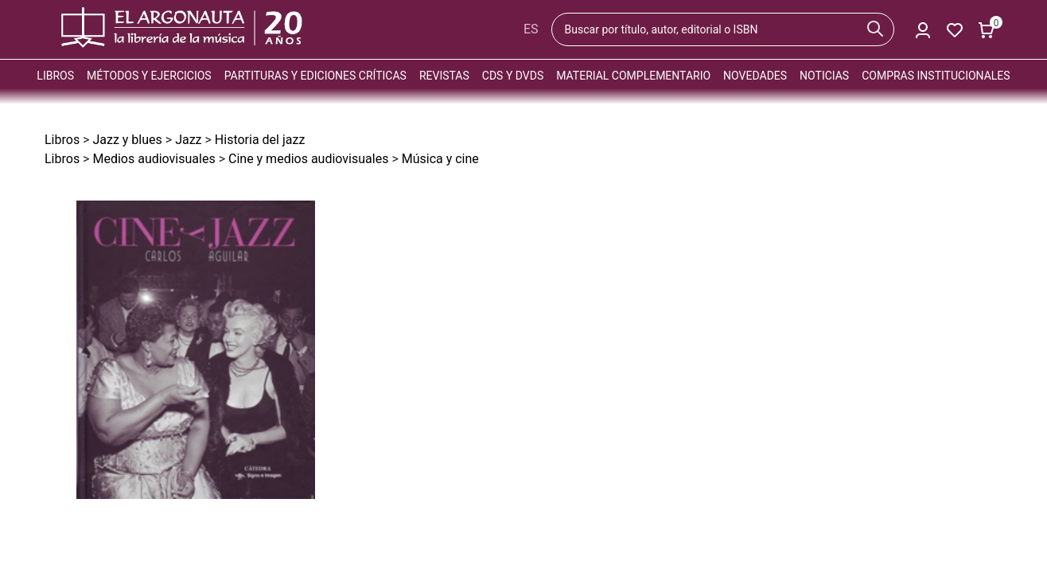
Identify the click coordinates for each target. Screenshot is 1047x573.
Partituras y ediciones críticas (315, 75)
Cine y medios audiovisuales (308, 158)
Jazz (188, 139)
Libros (55, 75)
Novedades (755, 75)
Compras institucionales (936, 75)
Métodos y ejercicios (149, 75)
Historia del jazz (260, 139)
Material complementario (633, 75)
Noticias (824, 75)
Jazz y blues (127, 139)
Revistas (444, 75)
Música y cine (440, 158)
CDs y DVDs (512, 75)
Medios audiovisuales (153, 158)
